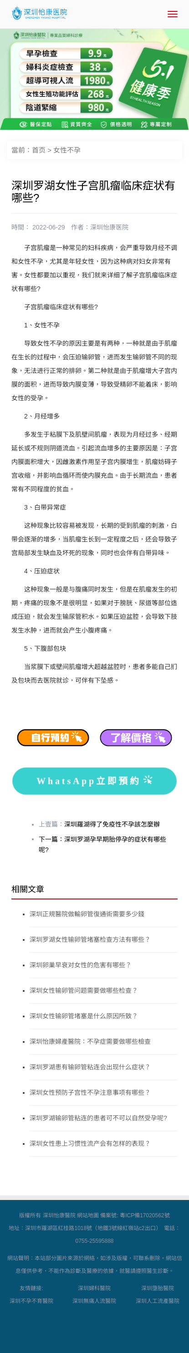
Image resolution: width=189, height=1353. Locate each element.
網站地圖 (88, 1215)
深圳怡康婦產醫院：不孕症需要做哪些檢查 (90, 1041)
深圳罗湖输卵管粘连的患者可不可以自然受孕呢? (98, 1118)
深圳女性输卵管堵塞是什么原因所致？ (84, 1016)
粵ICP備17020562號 (144, 1215)
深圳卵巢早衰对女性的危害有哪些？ (81, 965)
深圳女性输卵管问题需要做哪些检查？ (84, 990)
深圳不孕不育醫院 (31, 1301)
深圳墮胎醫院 (157, 1288)
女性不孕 (67, 150)
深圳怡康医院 (109, 227)
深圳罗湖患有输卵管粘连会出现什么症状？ (90, 1067)
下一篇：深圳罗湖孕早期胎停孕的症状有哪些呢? (102, 844)
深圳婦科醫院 (94, 1288)
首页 (39, 150)
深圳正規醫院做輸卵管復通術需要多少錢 (87, 914)
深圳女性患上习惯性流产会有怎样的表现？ (90, 1143)
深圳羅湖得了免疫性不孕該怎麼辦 (112, 824)
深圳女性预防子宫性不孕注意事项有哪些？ (90, 1092)
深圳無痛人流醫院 (94, 1301)
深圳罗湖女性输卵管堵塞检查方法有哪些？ (90, 939)
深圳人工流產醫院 (157, 1301)
